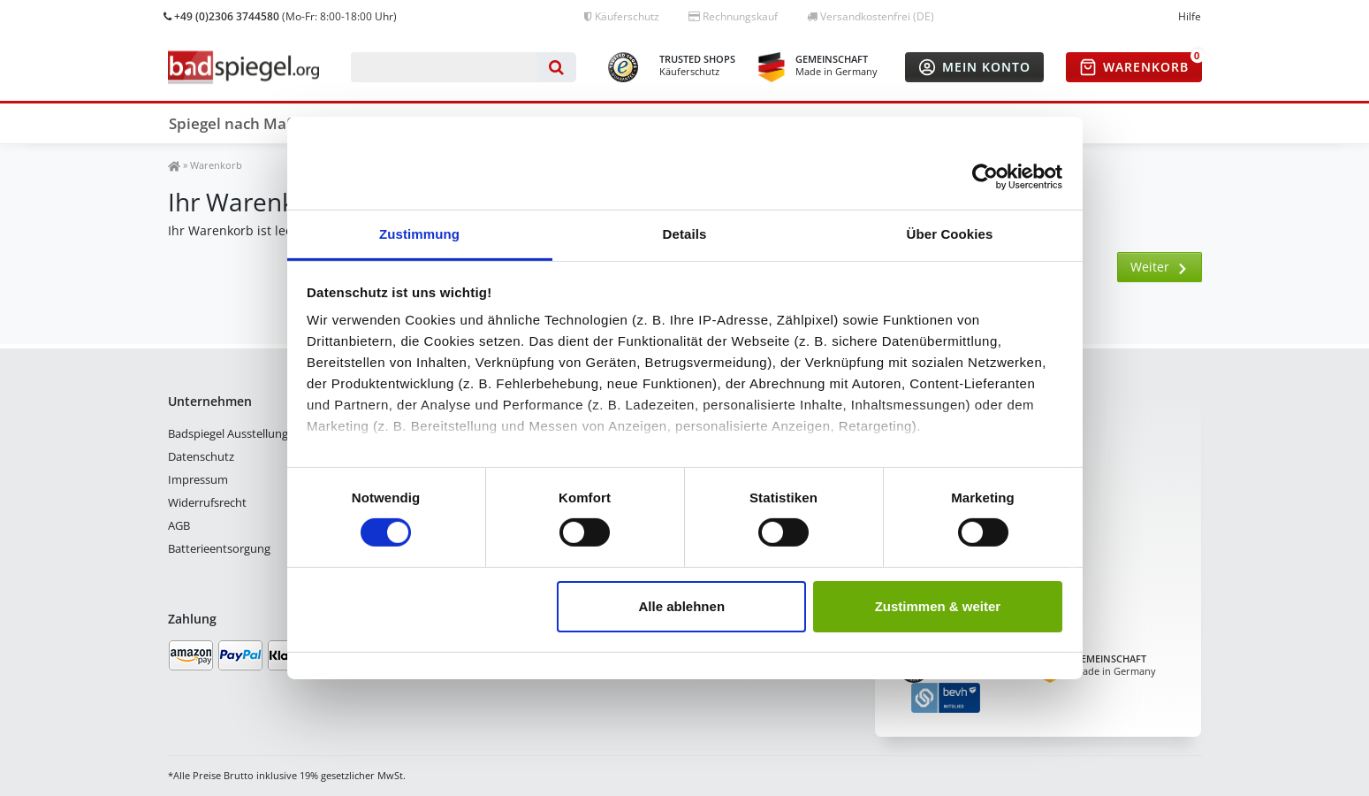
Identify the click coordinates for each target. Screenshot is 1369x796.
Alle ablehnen (682, 606)
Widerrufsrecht (207, 502)
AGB (179, 525)
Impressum (198, 479)
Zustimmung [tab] (419, 233)
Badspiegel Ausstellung (228, 433)
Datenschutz (201, 456)
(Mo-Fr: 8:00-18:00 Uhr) (280, 16)
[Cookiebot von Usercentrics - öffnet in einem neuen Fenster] (985, 176)
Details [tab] (685, 233)
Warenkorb (216, 165)
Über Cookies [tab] (950, 233)
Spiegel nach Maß (232, 123)
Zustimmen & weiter (938, 606)
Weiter (1159, 266)
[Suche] (556, 67)
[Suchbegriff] (444, 67)
